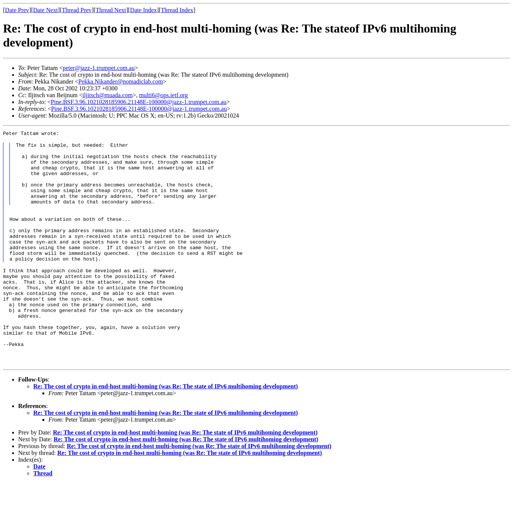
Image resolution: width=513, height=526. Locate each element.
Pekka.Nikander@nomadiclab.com (120, 81)
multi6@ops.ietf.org (163, 95)
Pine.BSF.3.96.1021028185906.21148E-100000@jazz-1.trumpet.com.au (138, 102)
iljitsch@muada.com (107, 95)
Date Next (45, 10)
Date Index (143, 10)
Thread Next (111, 10)
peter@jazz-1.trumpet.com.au (99, 68)
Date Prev (17, 10)
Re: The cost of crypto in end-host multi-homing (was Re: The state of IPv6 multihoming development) (165, 429)
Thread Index (177, 10)
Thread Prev (77, 10)
